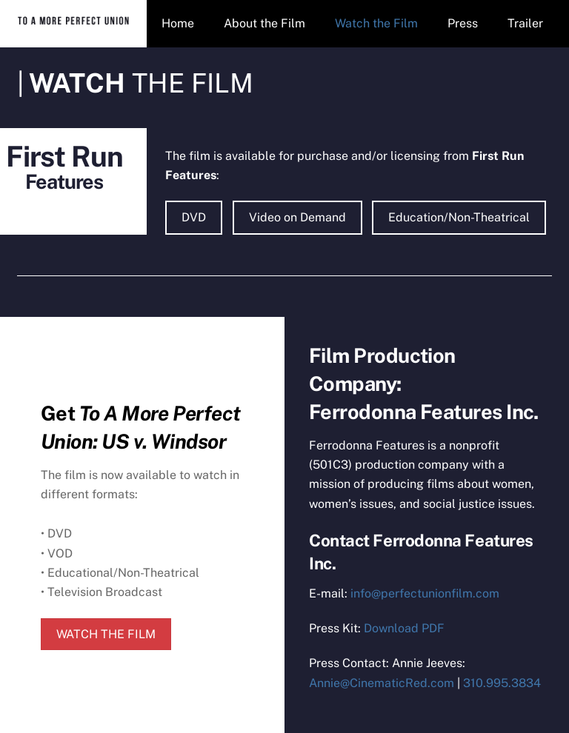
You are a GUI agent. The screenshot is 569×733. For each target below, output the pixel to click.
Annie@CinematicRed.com (381, 683)
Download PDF (404, 628)
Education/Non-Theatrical (459, 217)
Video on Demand (297, 217)
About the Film (264, 23)
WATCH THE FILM (106, 634)
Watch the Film (376, 23)
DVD (194, 217)
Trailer (525, 23)
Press (462, 23)
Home (178, 23)
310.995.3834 (502, 683)
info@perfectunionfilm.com (424, 593)
